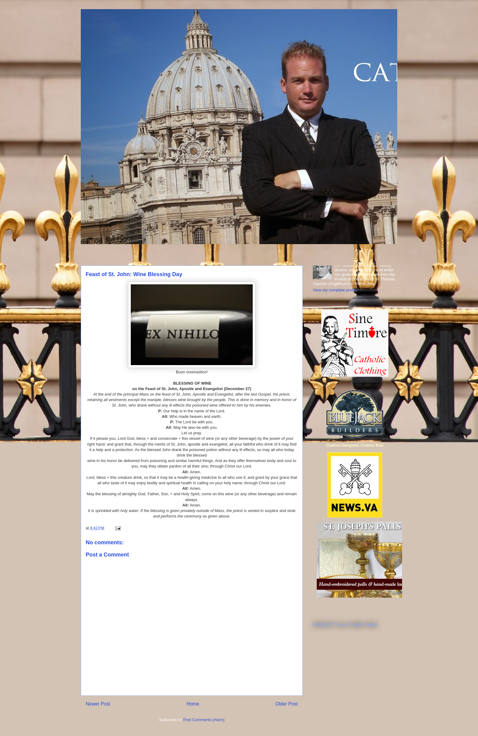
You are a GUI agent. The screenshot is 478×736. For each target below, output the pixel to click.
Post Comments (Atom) (203, 719)
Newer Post (98, 703)
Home (193, 703)
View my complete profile (335, 290)
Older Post (286, 703)
